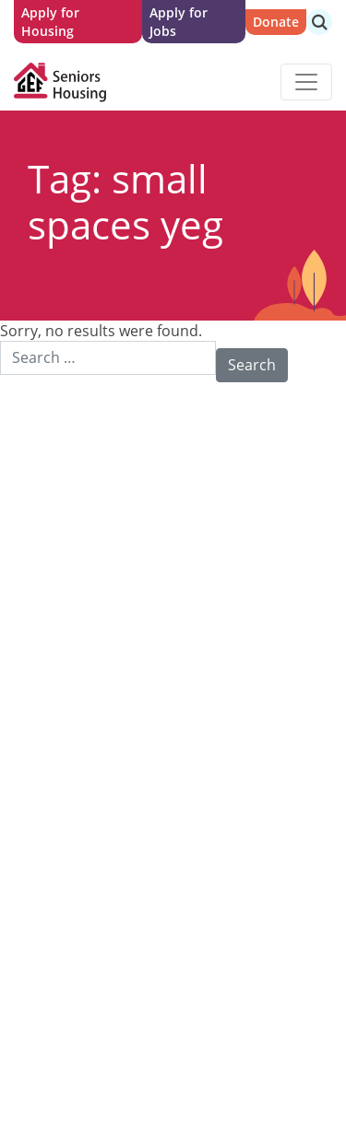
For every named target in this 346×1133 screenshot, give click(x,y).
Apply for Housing (50, 22)
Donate (276, 21)
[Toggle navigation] (306, 82)
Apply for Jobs (178, 22)
